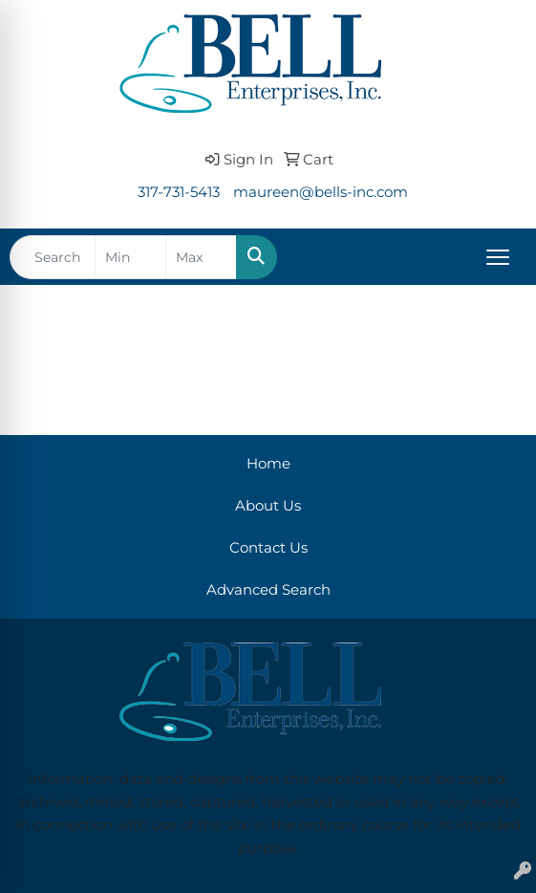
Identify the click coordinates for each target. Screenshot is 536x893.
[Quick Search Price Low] (130, 257)
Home (268, 463)
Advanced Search (268, 590)
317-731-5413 (179, 192)
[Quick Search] (53, 257)
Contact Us (268, 547)
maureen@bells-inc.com (320, 192)
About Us (268, 505)
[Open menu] (498, 257)
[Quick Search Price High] (201, 257)
